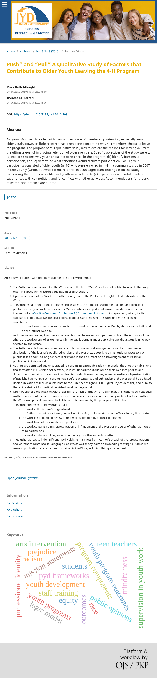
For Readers (14, 503)
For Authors (14, 509)
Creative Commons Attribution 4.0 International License (69, 313)
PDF (13, 197)
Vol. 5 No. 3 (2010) (47, 51)
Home (11, 51)
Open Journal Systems (23, 478)
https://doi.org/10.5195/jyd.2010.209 (41, 114)
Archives (25, 51)
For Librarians (15, 516)
